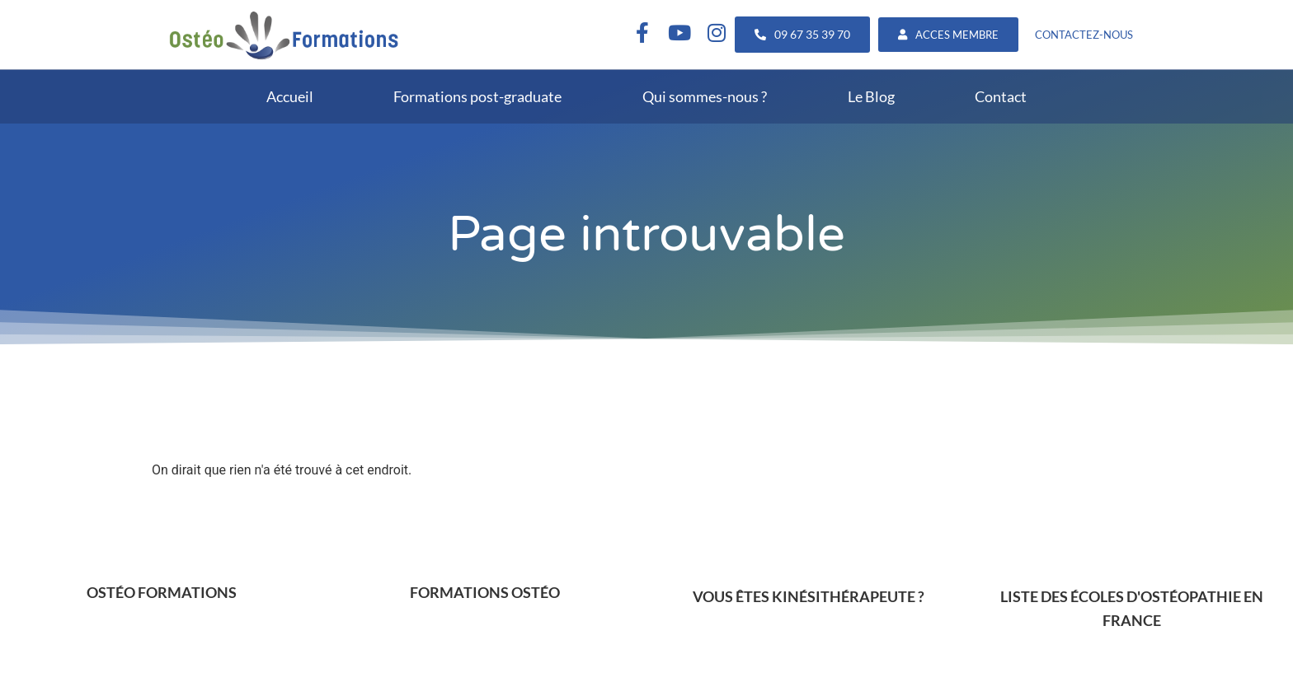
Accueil (289, 96)
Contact (1001, 96)
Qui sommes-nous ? (704, 96)
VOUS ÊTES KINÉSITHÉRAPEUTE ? (808, 596)
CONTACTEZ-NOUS (1084, 34)
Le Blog (871, 96)
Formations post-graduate (477, 96)
